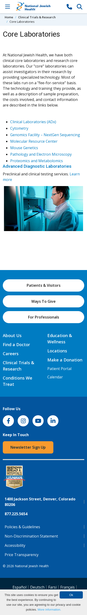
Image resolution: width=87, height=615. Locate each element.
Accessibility (15, 545)
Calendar (55, 377)
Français (67, 587)
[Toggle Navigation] (7, 6)
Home (9, 17)
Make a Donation (64, 360)
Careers (11, 353)
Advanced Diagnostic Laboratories (37, 166)
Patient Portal (59, 368)
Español (19, 587)
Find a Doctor (16, 344)
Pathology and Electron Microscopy (41, 154)
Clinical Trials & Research (37, 17)
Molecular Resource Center (34, 141)
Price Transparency (22, 554)
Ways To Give (43, 301)
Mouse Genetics (24, 147)
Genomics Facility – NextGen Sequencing (45, 134)
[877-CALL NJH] (69, 6)
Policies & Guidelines (22, 526)
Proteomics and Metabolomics (36, 160)
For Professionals (43, 317)
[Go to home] (38, 6)
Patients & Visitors (44, 285)
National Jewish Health (32, 566)
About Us (12, 335)
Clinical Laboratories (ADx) (33, 121)
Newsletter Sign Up (28, 447)
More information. (49, 609)
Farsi (52, 587)
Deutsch (37, 587)
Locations (57, 351)
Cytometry (19, 128)
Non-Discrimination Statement (31, 536)
